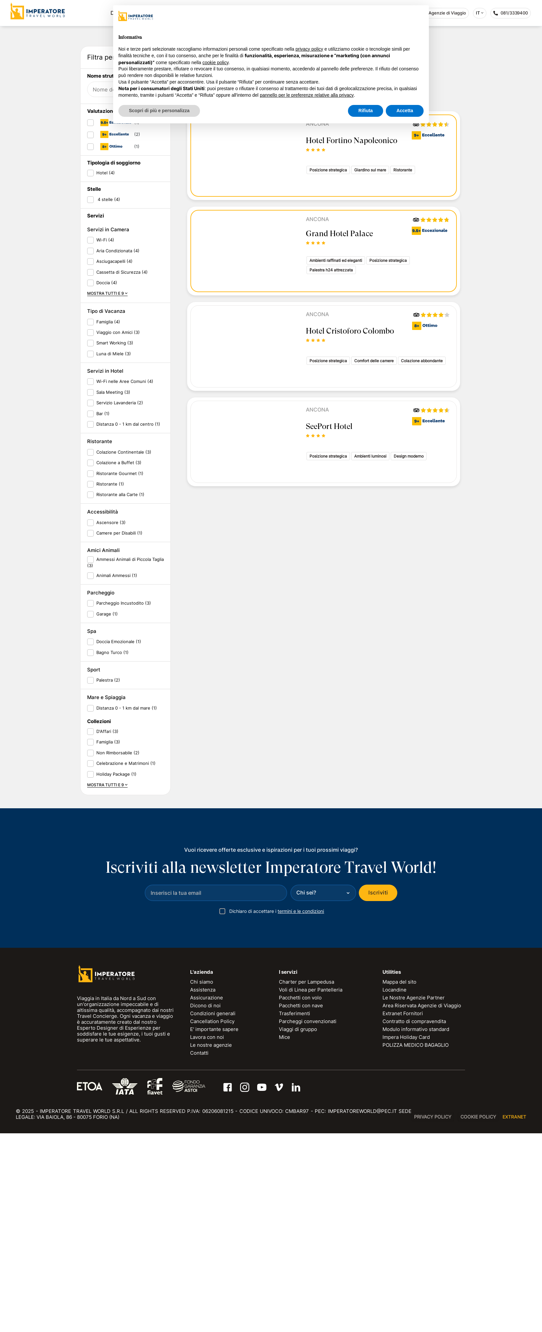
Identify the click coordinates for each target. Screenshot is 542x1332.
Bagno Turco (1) (112, 850)
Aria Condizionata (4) (117, 449)
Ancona (317, 219)
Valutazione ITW (107, 310)
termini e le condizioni (301, 1110)
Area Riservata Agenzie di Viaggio (421, 1204)
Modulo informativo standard (415, 1228)
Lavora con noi (207, 1236)
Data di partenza (111, 162)
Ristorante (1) (110, 682)
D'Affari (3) (107, 930)
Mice (284, 1236)
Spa (91, 830)
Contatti (199, 1251)
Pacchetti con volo (300, 1196)
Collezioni (99, 920)
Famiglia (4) (108, 520)
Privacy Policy (432, 1315)
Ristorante (99, 640)
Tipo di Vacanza (106, 510)
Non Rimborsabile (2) (117, 951)
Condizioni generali (212, 1212)
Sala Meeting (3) (113, 590)
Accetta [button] (404, 110)
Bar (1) (103, 612)
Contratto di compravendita (414, 1220)
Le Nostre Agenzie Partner (413, 1196)
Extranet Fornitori (402, 1212)
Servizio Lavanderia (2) (119, 601)
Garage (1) (107, 812)
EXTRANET (514, 1315)
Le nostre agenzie (211, 1244)
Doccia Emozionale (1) (118, 840)
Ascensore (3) (111, 720)
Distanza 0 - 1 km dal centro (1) (128, 622)
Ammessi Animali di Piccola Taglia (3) (125, 761)
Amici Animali (103, 749)
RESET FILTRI (148, 256)
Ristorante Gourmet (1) (119, 671)
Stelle (94, 388)
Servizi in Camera (108, 428)
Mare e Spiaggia (106, 896)
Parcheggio (100, 791)
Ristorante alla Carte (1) (120, 693)
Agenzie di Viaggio (443, 12)
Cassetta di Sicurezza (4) (122, 470)
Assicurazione (206, 1196)
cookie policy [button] (216, 62)
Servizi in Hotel (105, 569)
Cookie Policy (478, 1315)
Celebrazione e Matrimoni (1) (126, 962)
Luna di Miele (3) (113, 552)
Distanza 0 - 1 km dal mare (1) (126, 906)
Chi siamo (201, 1180)
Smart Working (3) (114, 541)
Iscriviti (378, 1091)
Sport (93, 868)
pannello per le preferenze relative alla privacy (307, 95)
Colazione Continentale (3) (123, 650)
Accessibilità (102, 710)
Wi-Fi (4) (105, 438)
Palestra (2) (108, 878)
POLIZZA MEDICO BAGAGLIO (415, 1244)
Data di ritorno (108, 183)
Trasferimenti (294, 1212)
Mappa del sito (399, 1180)
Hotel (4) (105, 371)
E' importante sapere (214, 1228)
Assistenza (202, 1188)
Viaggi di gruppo (298, 1228)
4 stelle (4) (108, 397)
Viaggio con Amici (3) (118, 531)
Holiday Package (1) (116, 972)
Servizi (95, 414)
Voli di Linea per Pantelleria (310, 1188)
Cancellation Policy (212, 1220)
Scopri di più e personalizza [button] (159, 110)
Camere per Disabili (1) (119, 731)
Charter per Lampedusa (306, 1180)
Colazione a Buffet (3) (118, 661)
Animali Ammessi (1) (116, 773)
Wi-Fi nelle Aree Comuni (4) (124, 580)
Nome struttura (105, 274)
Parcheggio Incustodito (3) (123, 801)
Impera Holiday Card (406, 1236)
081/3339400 (512, 14)
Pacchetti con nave (301, 1204)
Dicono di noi (205, 1204)
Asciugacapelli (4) (114, 460)
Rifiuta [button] (365, 110)
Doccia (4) (106, 481)
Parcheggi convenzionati (307, 1220)
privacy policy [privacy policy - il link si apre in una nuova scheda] (309, 49)
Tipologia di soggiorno (113, 361)
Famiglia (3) (108, 940)
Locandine (394, 1188)
